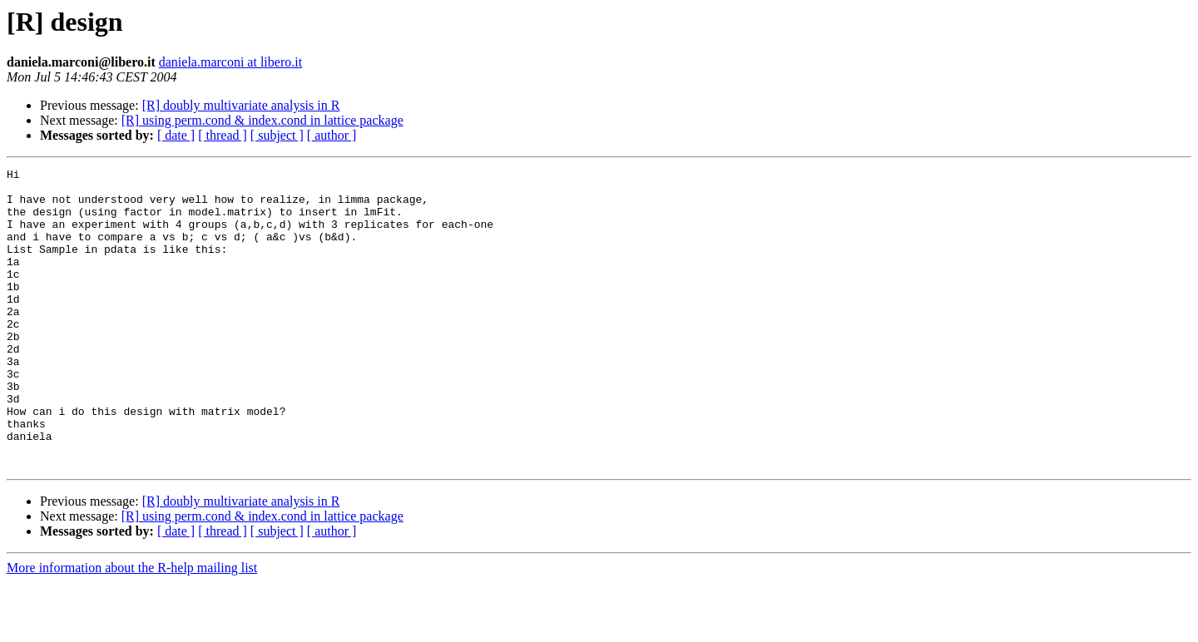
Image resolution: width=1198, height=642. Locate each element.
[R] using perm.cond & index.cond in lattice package (262, 120)
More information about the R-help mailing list (132, 627)
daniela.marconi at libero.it (230, 62)
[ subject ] (277, 135)
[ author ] (332, 135)
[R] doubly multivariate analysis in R (241, 105)
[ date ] (176, 135)
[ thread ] (222, 135)
